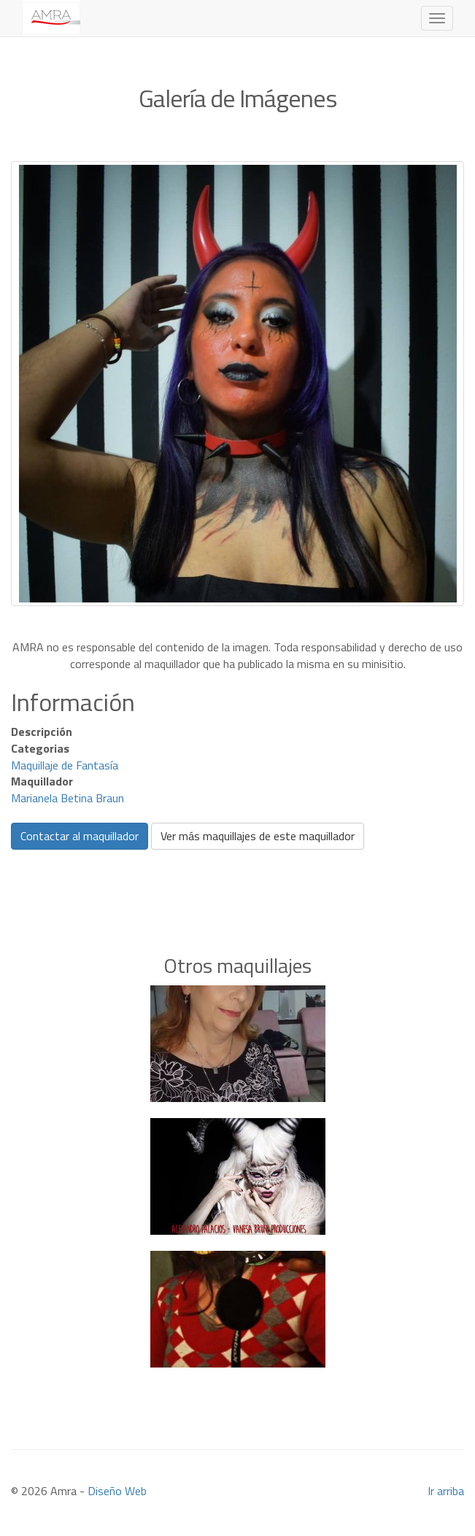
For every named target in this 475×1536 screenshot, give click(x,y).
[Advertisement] (238, 879)
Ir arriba (446, 1491)
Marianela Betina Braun (67, 798)
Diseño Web (117, 1491)
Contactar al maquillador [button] (79, 836)
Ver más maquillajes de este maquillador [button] (258, 836)
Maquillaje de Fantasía (64, 765)
